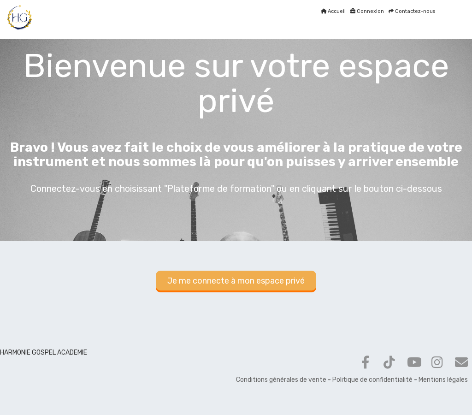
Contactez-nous (412, 11)
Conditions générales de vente (281, 380)
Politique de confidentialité (372, 380)
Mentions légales (443, 380)
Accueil (333, 11)
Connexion (367, 11)
